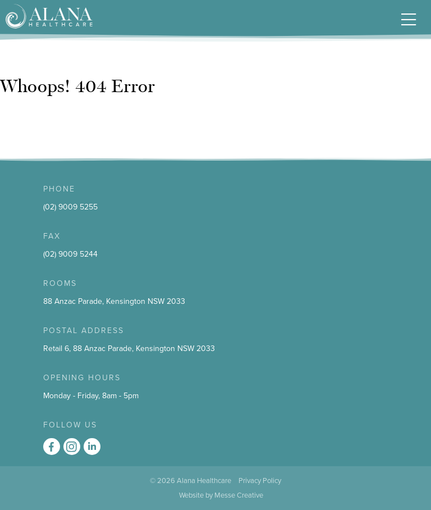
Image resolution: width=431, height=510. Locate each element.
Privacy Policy (260, 480)
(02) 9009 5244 (70, 254)
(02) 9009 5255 (70, 207)
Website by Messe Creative (221, 495)
